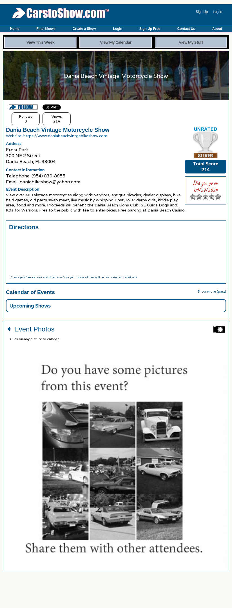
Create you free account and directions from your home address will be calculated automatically (73, 277)
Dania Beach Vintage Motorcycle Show (58, 130)
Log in (217, 12)
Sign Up (202, 12)
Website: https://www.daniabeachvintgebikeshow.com (56, 135)
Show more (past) (212, 291)
